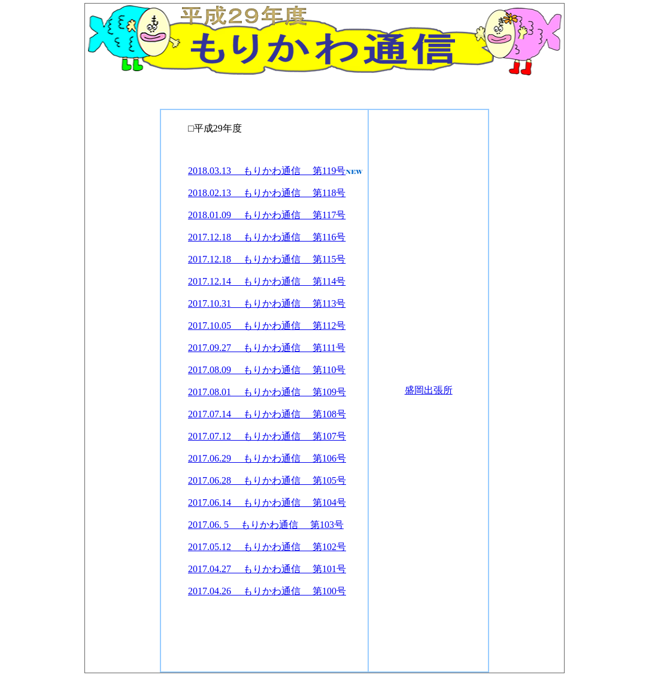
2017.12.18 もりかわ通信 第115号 (266, 259)
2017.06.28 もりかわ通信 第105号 (267, 480)
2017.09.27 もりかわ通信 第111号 (266, 348)
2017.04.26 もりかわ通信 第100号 (267, 591)
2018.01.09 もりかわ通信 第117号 (266, 215)
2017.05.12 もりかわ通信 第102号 (267, 547)
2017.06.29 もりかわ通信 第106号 (267, 458)
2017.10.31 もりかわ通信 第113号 (266, 303)
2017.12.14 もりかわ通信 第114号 (266, 281)
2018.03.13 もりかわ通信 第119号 (266, 171)
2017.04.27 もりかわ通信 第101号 (267, 569)
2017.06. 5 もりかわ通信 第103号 (266, 525)
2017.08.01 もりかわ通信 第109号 (267, 392)
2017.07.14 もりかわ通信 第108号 (267, 414)
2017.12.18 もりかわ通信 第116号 (266, 237)
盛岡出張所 (429, 390)
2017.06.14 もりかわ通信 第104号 (267, 502)
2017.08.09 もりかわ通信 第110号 (266, 370)
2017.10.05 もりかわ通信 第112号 (266, 325)
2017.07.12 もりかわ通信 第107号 (267, 436)
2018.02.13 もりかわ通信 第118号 (266, 193)
